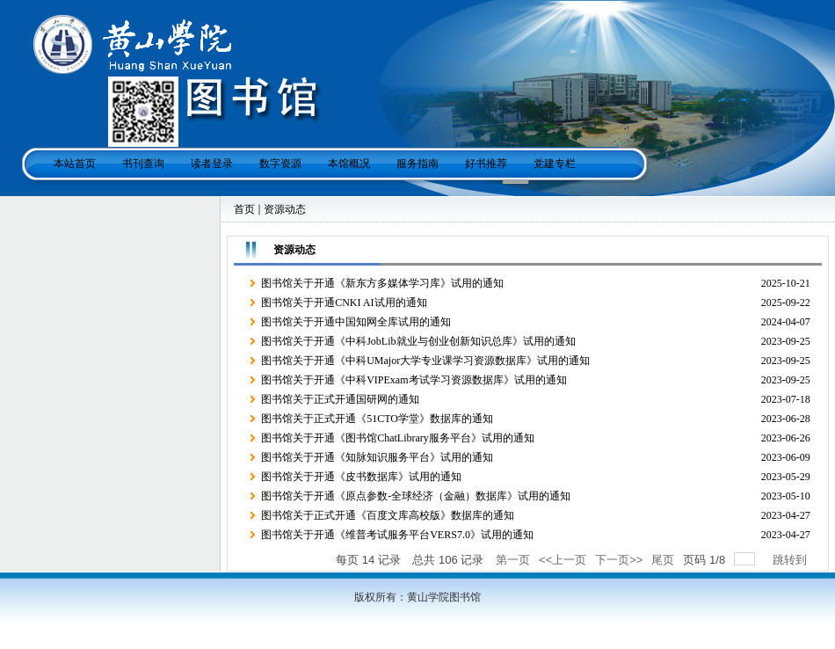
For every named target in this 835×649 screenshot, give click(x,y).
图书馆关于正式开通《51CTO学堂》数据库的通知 (377, 418)
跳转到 (791, 559)
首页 (244, 209)
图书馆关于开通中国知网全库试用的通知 (356, 322)
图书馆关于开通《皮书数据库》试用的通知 (361, 476)
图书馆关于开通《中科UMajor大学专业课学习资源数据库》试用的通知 (425, 360)
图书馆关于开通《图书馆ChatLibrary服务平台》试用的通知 (397, 438)
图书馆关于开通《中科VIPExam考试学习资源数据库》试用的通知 (413, 380)
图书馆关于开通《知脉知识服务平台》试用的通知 (377, 457)
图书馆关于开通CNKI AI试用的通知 (343, 302)
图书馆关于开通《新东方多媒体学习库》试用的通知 (382, 283)
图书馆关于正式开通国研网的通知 (340, 399)
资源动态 (285, 209)
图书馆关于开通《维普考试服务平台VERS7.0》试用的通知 (397, 535)
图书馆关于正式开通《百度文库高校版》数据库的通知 (387, 515)
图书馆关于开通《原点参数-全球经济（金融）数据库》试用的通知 (415, 496)
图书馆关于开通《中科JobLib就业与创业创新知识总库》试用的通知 (418, 341)
